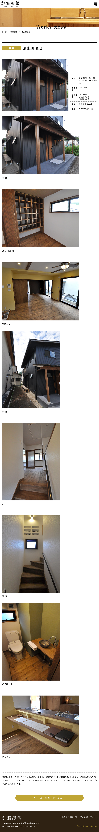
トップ (4, 32)
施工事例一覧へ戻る (47, 797)
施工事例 (14, 32)
